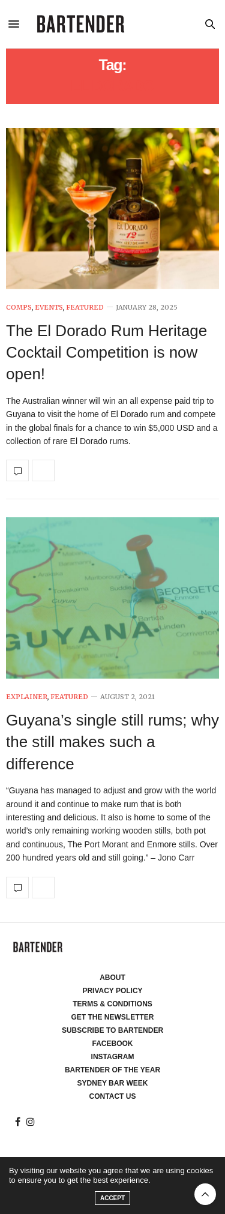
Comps (19, 307)
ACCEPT (112, 1198)
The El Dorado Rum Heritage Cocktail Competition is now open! (106, 352)
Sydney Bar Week (112, 1083)
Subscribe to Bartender (112, 1030)
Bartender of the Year (112, 1070)
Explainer (26, 697)
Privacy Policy (112, 991)
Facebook (112, 1043)
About (112, 977)
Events (49, 307)
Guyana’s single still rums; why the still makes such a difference (112, 742)
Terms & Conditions (112, 1004)
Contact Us (112, 1096)
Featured (85, 307)
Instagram (112, 1057)
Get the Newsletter (112, 1017)
